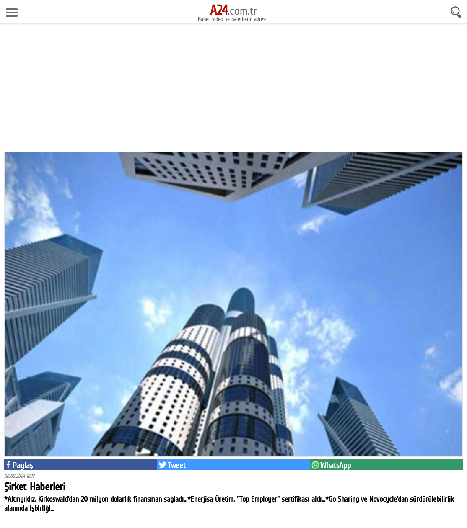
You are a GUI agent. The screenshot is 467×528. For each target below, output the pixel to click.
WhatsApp (335, 465)
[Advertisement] (233, 90)
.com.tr (233, 10)
